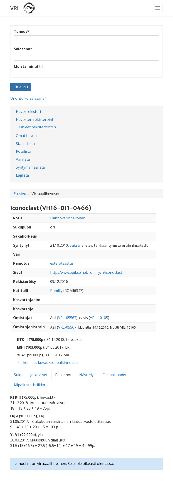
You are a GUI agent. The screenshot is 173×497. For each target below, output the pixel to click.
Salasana (23, 48)
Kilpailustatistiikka (29, 384)
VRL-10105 (99, 317)
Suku (18, 374)
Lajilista (22, 175)
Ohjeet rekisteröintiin (37, 126)
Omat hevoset (28, 135)
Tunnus (21, 31)
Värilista (23, 159)
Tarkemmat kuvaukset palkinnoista (47, 362)
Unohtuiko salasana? (28, 98)
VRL (15, 8)
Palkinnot (63, 374)
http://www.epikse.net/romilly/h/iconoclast (86, 272)
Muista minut (26, 66)
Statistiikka (25, 143)
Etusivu (20, 193)
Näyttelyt (87, 374)
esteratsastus (62, 263)
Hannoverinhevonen (67, 218)
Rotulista (23, 151)
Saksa (75, 245)
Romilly (56, 290)
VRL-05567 (67, 317)
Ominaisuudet (114, 374)
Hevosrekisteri (28, 111)
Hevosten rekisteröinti (35, 119)
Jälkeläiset (38, 374)
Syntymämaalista (30, 167)
